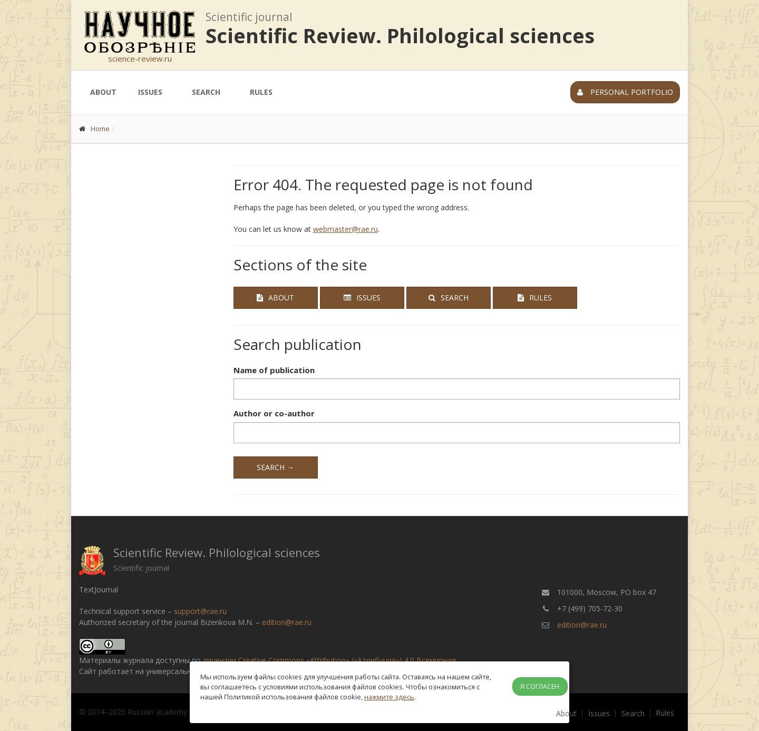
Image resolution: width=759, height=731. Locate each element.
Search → (275, 467)
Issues (150, 92)
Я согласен (539, 686)
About (103, 92)
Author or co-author (274, 413)
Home (100, 128)
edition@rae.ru (287, 622)
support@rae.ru (200, 611)
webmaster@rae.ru (345, 229)
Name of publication (274, 370)
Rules (261, 92)
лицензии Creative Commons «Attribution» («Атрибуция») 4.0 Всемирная (329, 660)
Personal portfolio (625, 92)
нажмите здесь (389, 696)
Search (206, 92)
